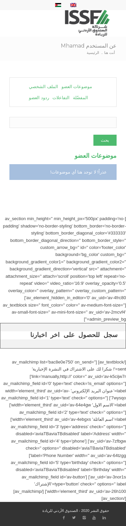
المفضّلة (80, 97)
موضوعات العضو (76, 86)
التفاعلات (61, 97)
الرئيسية (93, 53)
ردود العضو (39, 97)
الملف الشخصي (43, 86)
